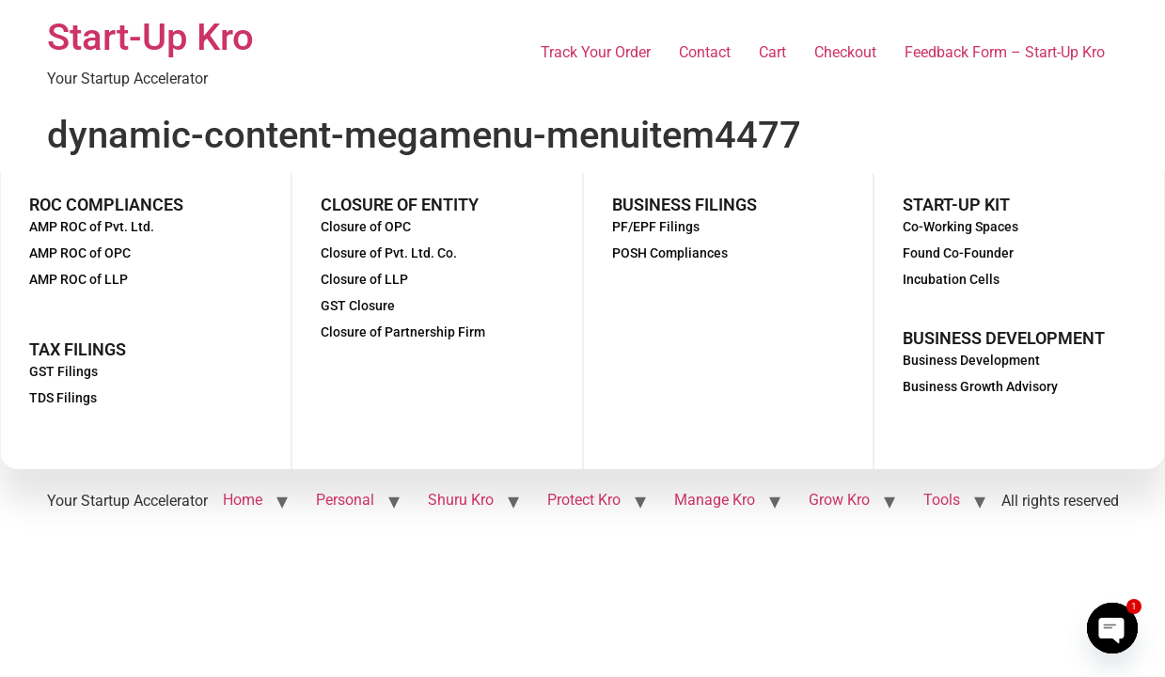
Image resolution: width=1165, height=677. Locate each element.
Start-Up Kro (150, 37)
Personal (345, 500)
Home (242, 500)
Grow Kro (839, 500)
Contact (705, 52)
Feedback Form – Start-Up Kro (1005, 52)
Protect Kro (584, 500)
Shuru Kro (461, 500)
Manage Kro (714, 500)
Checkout (845, 52)
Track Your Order (596, 52)
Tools (941, 500)
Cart (772, 52)
